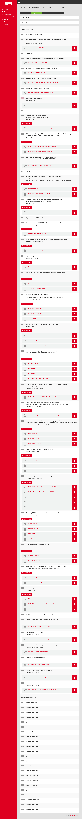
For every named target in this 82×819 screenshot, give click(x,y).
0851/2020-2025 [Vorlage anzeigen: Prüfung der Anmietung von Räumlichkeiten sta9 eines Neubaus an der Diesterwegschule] (27, 142)
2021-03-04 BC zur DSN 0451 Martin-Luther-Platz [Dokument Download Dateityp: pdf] (39, 664)
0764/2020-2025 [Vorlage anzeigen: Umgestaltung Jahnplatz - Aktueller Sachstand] (27, 262)
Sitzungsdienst (74, 815)
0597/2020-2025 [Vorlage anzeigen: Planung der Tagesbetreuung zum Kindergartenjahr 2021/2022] (27, 482)
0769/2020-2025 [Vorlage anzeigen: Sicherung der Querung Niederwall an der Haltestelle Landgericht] (27, 184)
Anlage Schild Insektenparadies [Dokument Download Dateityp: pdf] (35, 538)
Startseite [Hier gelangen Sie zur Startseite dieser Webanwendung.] (5, 9)
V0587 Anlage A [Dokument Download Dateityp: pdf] (31, 368)
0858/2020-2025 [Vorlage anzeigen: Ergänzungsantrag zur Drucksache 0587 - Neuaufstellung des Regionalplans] (27, 392)
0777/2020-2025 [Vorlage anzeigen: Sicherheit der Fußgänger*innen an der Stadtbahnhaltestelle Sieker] (27, 207)
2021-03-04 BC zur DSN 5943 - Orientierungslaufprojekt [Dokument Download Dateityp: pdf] (40, 626)
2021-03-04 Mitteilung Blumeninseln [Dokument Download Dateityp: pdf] (36, 104)
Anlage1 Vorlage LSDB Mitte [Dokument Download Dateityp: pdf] (34, 438)
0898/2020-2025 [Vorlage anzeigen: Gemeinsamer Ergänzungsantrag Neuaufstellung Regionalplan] (27, 410)
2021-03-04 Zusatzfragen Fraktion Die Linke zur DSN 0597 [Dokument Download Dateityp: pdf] (41, 491)
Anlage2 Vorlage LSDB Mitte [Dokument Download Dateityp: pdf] (34, 443)
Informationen (25, 13)
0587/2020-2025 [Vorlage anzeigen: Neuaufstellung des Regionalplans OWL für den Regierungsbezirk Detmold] (27, 359)
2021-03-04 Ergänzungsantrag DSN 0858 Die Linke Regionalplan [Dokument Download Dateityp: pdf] (42, 396)
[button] (8, 14)
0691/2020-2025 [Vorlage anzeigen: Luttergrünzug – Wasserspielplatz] (27, 594)
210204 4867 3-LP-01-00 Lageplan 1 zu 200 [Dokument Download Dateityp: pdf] (37, 608)
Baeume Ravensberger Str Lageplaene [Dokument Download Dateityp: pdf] (36, 582)
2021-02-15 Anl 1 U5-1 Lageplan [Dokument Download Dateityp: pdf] (35, 308)
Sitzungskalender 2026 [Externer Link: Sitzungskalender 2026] (9, 16)
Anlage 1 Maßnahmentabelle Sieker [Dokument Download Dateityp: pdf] (36, 465)
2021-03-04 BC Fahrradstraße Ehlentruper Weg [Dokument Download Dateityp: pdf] (38, 639)
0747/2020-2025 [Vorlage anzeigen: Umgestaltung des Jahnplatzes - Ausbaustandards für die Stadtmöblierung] (27, 279)
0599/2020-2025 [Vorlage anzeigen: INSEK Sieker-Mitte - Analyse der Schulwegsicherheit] (27, 455)
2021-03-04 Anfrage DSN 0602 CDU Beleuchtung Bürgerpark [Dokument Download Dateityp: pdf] (41, 128)
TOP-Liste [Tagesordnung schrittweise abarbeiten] (47, 13)
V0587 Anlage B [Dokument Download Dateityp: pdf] (31, 373)
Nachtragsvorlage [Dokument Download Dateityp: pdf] (32, 318)
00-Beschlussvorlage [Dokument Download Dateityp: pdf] (32, 283)
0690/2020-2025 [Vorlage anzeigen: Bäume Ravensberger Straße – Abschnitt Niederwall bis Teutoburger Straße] (27, 572)
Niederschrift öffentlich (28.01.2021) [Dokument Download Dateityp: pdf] (36, 47)
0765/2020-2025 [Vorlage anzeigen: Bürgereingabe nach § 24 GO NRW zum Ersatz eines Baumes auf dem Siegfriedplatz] (27, 245)
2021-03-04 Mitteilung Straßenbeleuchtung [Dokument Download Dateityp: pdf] (37, 62)
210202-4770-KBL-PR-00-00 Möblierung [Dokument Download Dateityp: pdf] (37, 288)
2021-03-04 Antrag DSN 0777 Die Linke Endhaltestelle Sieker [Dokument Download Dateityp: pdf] (41, 212)
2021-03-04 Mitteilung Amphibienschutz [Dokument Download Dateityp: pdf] (37, 72)
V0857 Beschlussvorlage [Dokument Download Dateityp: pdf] (33, 363)
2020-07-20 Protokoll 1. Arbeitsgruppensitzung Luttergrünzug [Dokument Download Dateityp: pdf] (42, 603)
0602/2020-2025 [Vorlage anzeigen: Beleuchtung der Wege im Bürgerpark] (27, 123)
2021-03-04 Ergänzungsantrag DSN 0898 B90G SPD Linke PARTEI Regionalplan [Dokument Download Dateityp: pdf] (45, 415)
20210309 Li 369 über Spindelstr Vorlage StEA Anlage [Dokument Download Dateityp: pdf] (40, 345)
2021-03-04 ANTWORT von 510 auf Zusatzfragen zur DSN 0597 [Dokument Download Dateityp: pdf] (42, 486)
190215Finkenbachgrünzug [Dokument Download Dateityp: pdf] (34, 560)
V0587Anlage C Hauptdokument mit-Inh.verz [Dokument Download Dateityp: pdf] (38, 378)
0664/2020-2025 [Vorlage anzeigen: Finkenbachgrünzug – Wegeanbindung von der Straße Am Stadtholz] (27, 551)
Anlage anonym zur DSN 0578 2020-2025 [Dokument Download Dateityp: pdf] (37, 233)
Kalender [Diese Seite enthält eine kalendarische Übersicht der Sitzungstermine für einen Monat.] (5, 11)
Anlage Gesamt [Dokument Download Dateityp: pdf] (31, 533)
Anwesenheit (59, 13)
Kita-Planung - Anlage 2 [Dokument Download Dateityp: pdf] (33, 507)
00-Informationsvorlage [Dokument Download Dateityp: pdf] (33, 266)
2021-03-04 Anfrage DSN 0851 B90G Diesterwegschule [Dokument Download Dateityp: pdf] (40, 151)
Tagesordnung (36, 13)
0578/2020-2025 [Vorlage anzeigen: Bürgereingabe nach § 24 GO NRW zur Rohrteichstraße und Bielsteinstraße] (27, 229)
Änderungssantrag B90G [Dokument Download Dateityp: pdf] (33, 188)
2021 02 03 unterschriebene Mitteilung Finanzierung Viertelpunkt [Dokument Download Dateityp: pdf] (43, 82)
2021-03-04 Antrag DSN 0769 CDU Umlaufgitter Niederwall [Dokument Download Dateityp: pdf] (41, 193)
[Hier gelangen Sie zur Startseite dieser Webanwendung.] (8, 3)
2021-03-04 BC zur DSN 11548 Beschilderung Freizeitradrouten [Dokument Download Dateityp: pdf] (42, 689)
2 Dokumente (25, 22)
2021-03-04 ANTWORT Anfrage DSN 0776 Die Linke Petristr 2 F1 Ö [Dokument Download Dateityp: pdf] (42, 165)
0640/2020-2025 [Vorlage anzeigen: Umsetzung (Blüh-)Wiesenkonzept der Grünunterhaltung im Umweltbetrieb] (27, 519)
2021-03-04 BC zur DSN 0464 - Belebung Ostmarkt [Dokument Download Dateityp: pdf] (39, 677)
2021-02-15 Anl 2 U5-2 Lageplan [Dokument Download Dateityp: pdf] (35, 313)
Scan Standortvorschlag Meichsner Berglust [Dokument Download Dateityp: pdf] (38, 651)
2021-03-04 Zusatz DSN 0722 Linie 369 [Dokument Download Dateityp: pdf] (36, 335)
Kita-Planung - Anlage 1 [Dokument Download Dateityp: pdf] (33, 502)
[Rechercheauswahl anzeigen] (77, 7)
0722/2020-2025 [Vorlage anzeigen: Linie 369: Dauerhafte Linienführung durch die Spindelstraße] (27, 330)
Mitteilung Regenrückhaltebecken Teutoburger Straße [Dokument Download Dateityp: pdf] (40, 92)
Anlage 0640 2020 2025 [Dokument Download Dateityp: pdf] (33, 528)
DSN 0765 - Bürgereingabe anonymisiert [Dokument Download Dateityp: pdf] (37, 250)
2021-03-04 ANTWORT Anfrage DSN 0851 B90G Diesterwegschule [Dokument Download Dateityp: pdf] (42, 146)
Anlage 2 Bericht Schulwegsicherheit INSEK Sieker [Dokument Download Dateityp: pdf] (39, 470)
